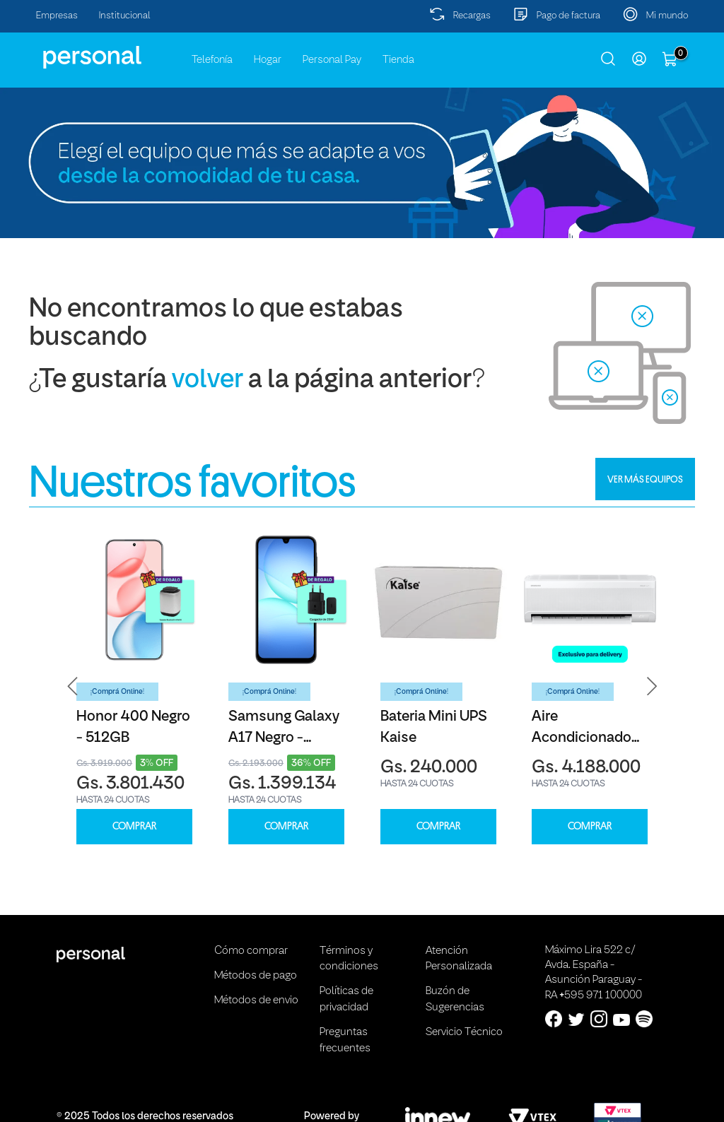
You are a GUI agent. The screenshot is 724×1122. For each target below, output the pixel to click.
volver (207, 380)
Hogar (267, 60)
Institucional (125, 15)
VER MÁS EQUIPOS (645, 479)
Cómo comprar (251, 951)
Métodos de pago (255, 976)
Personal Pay (332, 60)
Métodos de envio (256, 1000)
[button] (72, 686)
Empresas (57, 15)
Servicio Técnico (464, 1032)
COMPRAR (134, 826)
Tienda (398, 60)
